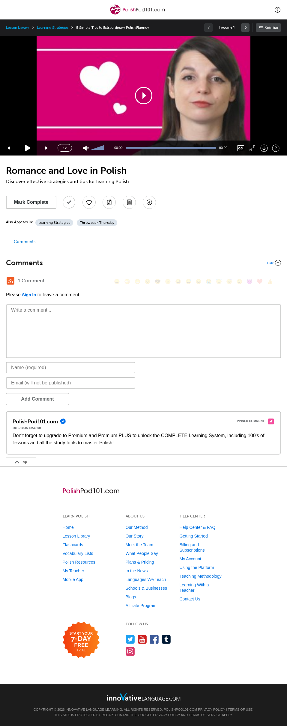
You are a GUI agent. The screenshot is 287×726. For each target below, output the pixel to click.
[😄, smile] (117, 281)
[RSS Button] (10, 280)
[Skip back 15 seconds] (9, 148)
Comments (24, 241)
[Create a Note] (109, 202)
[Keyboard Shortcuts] (276, 148)
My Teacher (73, 570)
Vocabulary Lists (78, 553)
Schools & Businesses (146, 588)
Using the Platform (197, 567)
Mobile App (73, 579)
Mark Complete (31, 202)
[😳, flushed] (127, 281)
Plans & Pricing (140, 562)
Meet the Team (139, 544)
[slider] (98, 148)
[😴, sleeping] (229, 281)
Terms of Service (205, 715)
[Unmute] (86, 148)
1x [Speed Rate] (65, 148)
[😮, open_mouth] (239, 281)
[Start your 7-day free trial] (81, 640)
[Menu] (9, 9)
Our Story (135, 536)
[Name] (70, 367)
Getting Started (194, 536)
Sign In (29, 294)
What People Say (142, 553)
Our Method (137, 527)
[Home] (138, 13)
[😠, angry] (168, 281)
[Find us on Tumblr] (166, 639)
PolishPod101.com (180, 709)
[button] (277, 9)
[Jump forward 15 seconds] (47, 148)
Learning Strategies (52, 27)
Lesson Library (17, 27)
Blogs (131, 596)
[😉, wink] (198, 281)
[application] (143, 96)
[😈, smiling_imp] (249, 281)
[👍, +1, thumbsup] (270, 281)
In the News (137, 570)
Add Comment (37, 399)
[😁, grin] (137, 281)
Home (68, 527)
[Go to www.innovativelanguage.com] (144, 697)
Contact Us (190, 599)
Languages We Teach (146, 579)
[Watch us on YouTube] (142, 639)
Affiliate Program (141, 605)
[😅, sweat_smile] (188, 281)
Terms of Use (240, 709)
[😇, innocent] (219, 281)
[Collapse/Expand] (143, 263)
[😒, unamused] (147, 281)
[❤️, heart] (260, 281)
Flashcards (73, 544)
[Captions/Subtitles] (240, 148)
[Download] (264, 148)
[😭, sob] (209, 281)
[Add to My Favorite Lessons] (89, 202)
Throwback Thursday (97, 223)
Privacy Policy (211, 709)
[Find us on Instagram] (130, 651)
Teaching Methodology (201, 576)
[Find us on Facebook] (154, 639)
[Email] (70, 383)
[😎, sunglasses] (158, 281)
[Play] (28, 148)
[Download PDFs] (129, 202)
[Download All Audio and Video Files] (149, 202)
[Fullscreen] (252, 148)
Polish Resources (79, 562)
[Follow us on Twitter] (130, 639)
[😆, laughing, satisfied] (178, 281)
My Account (190, 558)
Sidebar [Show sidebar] (272, 27)
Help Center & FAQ (198, 527)
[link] (245, 27)
